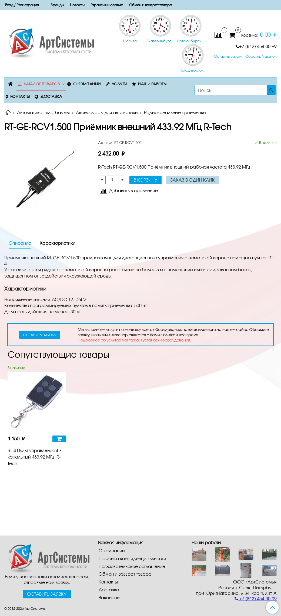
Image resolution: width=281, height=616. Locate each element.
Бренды (57, 5)
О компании (87, 84)
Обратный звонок (261, 56)
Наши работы (152, 84)
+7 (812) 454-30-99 (256, 46)
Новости (77, 5)
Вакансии (109, 597)
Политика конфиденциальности (132, 558)
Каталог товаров (42, 84)
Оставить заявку (228, 56)
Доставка (51, 96)
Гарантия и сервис (107, 5)
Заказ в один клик (192, 179)
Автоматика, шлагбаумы (43, 112)
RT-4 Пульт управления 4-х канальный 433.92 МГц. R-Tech (35, 457)
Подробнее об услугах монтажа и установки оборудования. (134, 340)
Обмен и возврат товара (150, 5)
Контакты (20, 96)
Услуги (119, 84)
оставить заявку (39, 335)
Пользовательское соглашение (132, 566)
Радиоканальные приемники (175, 112)
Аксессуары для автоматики (107, 112)
